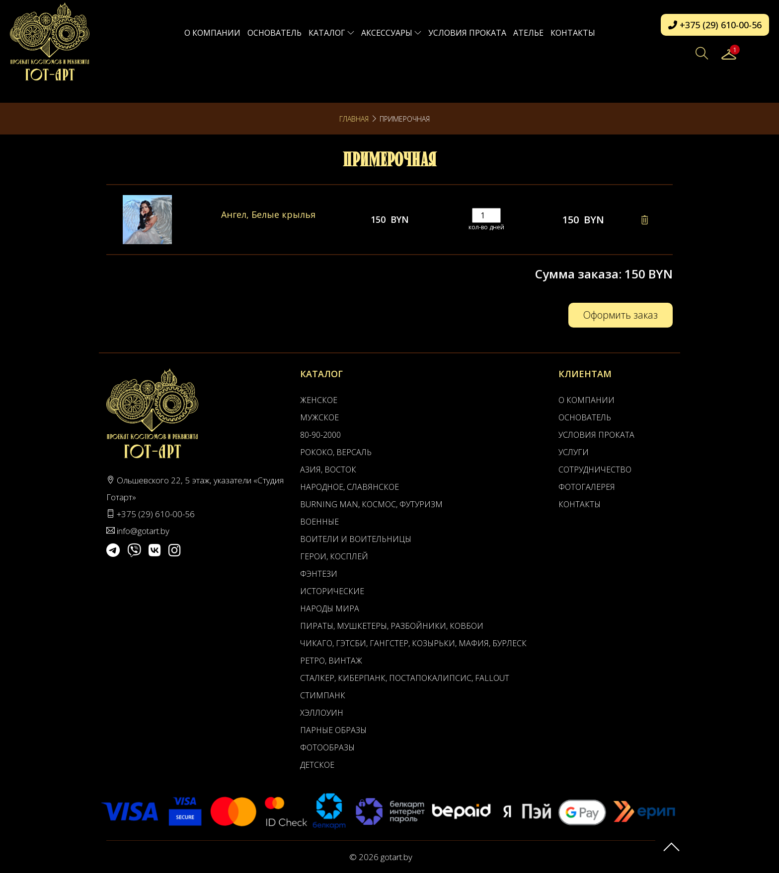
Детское (317, 764)
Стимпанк (322, 695)
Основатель (274, 32)
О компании (212, 32)
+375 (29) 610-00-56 (715, 25)
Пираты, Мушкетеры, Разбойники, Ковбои (391, 625)
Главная (354, 119)
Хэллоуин (321, 712)
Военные (319, 521)
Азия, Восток (328, 469)
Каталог (331, 32)
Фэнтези (318, 573)
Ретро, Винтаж (331, 660)
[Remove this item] (644, 220)
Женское (318, 400)
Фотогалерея (586, 486)
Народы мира (329, 608)
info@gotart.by (143, 531)
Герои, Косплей (334, 556)
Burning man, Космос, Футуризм (371, 504)
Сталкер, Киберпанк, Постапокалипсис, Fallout (404, 677)
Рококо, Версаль (336, 452)
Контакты (572, 32)
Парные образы (333, 730)
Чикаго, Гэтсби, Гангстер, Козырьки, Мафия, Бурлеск (413, 643)
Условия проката (467, 32)
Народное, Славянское (349, 486)
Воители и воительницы (355, 539)
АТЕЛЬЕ (528, 32)
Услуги (573, 452)
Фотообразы (327, 747)
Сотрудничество (594, 469)
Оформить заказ (620, 315)
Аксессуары (391, 32)
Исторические (332, 591)
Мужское (319, 417)
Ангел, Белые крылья (268, 214)
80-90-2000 (320, 434)
